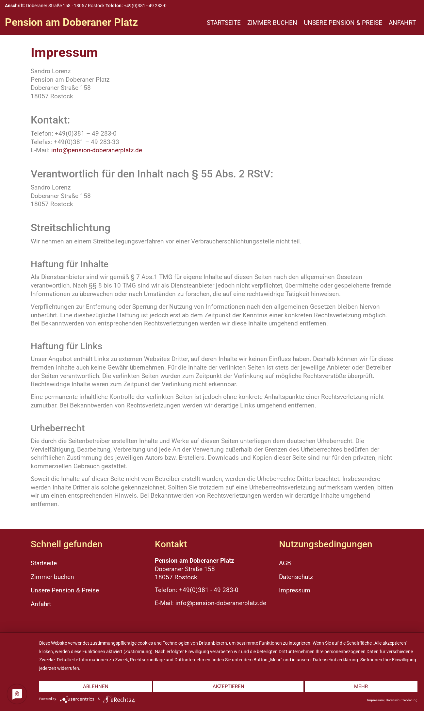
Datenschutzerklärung (401, 700)
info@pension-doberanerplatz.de (96, 150)
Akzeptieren (228, 686)
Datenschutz (296, 577)
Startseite (224, 22)
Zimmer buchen (272, 22)
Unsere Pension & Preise (343, 22)
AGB (285, 563)
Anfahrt (402, 22)
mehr (361, 686)
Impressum (294, 590)
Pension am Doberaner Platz (71, 22)
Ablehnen (95, 686)
